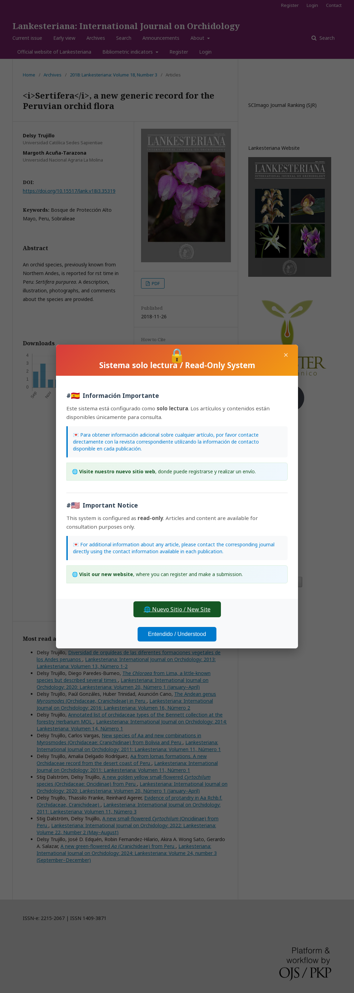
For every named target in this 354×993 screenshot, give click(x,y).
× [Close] (285, 354)
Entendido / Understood (177, 634)
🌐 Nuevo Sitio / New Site (177, 609)
